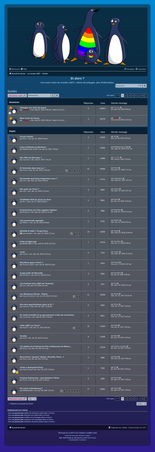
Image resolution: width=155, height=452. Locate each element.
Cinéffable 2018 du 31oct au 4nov (35, 199)
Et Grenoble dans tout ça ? (32, 168)
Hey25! (25, 327)
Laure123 (26, 160)
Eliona (116, 294)
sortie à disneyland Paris (31, 367)
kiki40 (116, 199)
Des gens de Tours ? (29, 189)
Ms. (24, 201)
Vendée (23, 336)
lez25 (25, 338)
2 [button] (125, 95)
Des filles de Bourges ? (31, 157)
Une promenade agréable (32, 220)
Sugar (116, 231)
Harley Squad (28, 369)
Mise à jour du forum (29, 118)
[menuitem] (24, 69)
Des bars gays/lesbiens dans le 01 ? (37, 304)
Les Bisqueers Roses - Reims (34, 294)
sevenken (117, 241)
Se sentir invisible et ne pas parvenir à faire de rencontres (47, 315)
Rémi (25, 139)
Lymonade (26, 317)
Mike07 (25, 222)
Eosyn (116, 304)
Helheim (26, 110)
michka (117, 107)
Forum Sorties (26, 136)
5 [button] (136, 95)
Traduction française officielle (74, 435)
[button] (117, 95)
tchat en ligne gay (28, 241)
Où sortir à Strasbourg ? (31, 388)
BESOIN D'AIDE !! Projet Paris (34, 231)
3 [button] (129, 95)
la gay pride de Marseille (31, 273)
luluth (116, 325)
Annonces (60, 110)
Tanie (25, 359)
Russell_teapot (28, 264)
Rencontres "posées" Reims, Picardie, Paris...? (42, 357)
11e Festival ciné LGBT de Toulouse (37, 283)
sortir (22, 252)
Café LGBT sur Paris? (30, 325)
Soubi (116, 118)
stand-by (26, 306)
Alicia (116, 336)
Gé (115, 136)
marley (25, 254)
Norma (116, 189)
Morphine (26, 212)
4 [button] (132, 95)
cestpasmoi (118, 178)
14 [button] (142, 95)
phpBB (70, 433)
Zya (24, 285)
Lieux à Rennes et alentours (33, 147)
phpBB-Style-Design (89, 438)
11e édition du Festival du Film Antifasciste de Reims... (45, 346)
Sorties (12, 91)
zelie (24, 191)
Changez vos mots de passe (33, 108)
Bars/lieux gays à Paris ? (31, 262)
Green (25, 170)
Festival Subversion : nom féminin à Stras (39, 378)
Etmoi (116, 168)
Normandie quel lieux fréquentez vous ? (38, 178)
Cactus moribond (29, 296)
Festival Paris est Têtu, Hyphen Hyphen (38, 210)
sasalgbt (29, 233)
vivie (24, 180)
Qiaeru (88, 435)
